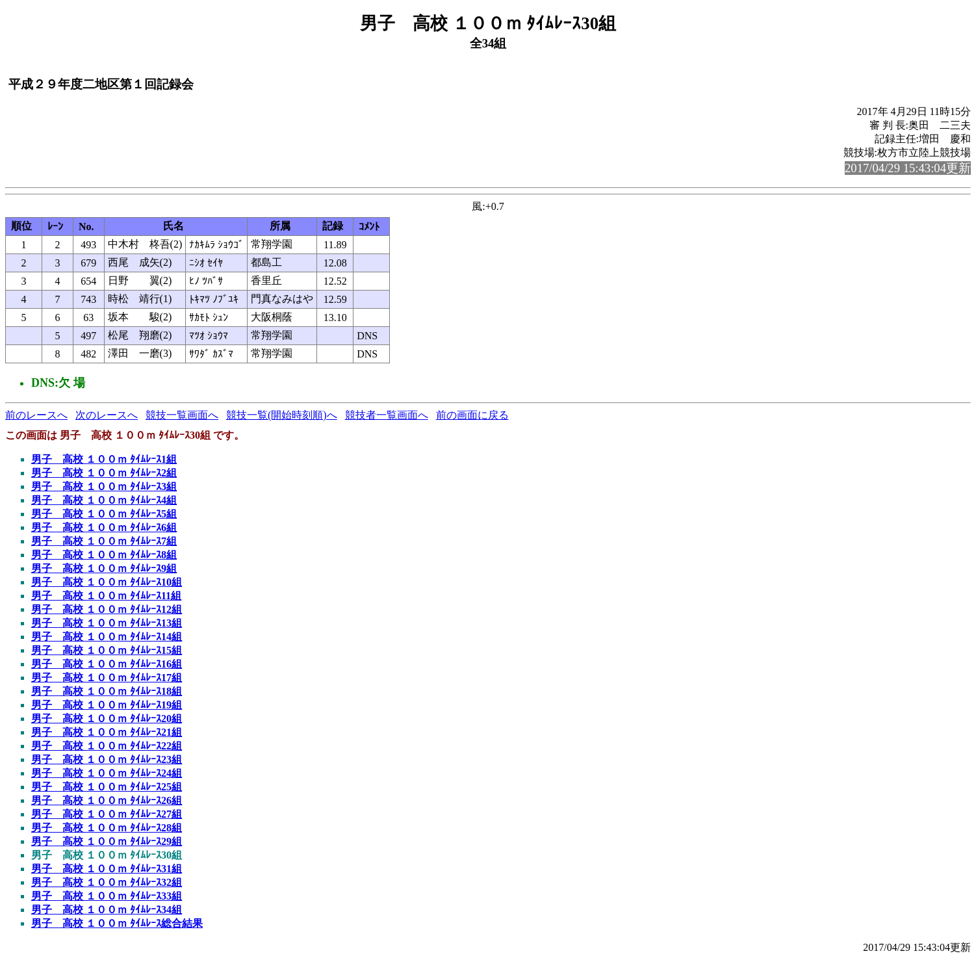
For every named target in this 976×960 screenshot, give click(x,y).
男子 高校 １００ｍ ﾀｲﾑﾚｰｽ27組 (106, 814)
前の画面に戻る (472, 415)
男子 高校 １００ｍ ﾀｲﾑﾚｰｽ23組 (106, 759)
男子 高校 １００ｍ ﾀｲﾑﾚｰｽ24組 (106, 773)
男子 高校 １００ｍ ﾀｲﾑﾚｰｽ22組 (106, 745)
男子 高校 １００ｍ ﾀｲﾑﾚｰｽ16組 (106, 663)
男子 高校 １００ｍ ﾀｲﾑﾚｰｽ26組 (106, 800)
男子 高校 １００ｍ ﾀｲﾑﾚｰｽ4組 (104, 500)
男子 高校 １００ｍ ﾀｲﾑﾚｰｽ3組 (104, 486)
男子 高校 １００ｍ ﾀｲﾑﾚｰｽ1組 (104, 459)
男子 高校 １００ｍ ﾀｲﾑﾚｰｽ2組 (104, 472)
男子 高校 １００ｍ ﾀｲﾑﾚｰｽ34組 (106, 909)
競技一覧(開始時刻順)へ (281, 415)
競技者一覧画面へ (386, 415)
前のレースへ (36, 415)
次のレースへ (106, 415)
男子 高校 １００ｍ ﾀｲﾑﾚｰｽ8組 (104, 554)
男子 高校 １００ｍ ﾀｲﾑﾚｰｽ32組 (106, 882)
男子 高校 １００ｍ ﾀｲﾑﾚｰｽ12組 (106, 609)
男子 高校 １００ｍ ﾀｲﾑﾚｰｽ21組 (106, 732)
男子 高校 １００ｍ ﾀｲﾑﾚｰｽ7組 (104, 541)
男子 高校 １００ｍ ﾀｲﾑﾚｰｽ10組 (106, 582)
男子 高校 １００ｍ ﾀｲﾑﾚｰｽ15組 (106, 650)
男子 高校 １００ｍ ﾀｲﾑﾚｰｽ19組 (106, 704)
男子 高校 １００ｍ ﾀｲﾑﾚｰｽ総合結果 (117, 923)
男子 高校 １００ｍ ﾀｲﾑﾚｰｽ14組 (106, 636)
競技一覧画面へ (182, 415)
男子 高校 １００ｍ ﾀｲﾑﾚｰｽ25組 (106, 786)
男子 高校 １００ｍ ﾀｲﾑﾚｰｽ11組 (106, 595)
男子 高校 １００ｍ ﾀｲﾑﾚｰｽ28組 (106, 827)
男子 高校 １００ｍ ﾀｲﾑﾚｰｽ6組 (104, 527)
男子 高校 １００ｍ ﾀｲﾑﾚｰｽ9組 (104, 568)
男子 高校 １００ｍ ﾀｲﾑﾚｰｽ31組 (106, 868)
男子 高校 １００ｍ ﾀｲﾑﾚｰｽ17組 (106, 677)
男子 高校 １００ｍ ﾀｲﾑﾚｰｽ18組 (106, 691)
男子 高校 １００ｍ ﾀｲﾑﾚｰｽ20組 (106, 718)
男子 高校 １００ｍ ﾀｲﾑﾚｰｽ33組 (106, 896)
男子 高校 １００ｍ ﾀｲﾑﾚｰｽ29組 (106, 841)
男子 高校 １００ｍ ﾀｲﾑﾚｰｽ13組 (106, 623)
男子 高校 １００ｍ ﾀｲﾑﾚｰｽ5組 (104, 513)
